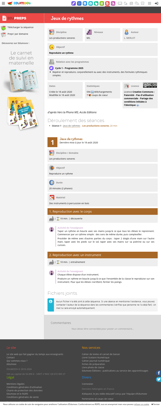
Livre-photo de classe (93, 360)
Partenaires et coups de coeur (98, 392)
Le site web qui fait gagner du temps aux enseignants (35, 347)
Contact (11, 350)
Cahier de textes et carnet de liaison (101, 347)
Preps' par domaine (14, 28)
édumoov (11, 357)
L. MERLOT (129, 31)
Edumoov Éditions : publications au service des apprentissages (115, 364)
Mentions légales (16, 377)
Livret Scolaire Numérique (95, 350)
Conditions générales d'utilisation (24, 380)
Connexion (87, 377)
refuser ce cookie (141, 404)
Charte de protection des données (25, 383)
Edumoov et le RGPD (17, 387)
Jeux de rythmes (71, 119)
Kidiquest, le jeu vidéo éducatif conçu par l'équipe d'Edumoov (114, 387)
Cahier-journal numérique (96, 354)
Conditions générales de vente (23, 390)
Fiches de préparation (93, 357)
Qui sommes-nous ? (17, 354)
